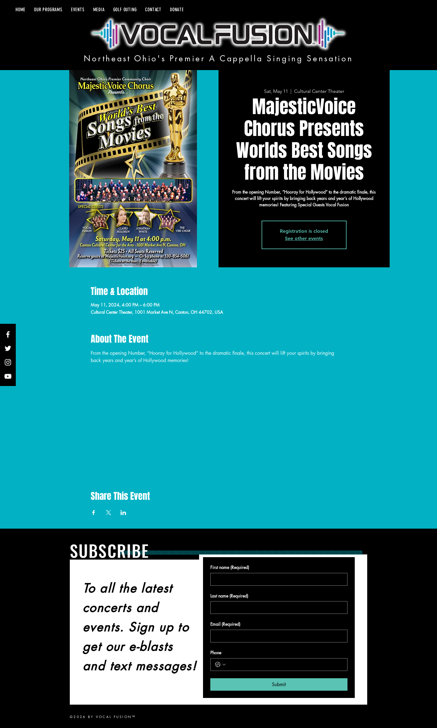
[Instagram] (8, 362)
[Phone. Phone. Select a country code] (220, 664)
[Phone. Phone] (285, 665)
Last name (229, 596)
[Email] (277, 636)
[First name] (277, 579)
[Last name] (277, 607)
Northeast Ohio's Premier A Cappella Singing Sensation (218, 58)
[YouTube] (8, 376)
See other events (304, 238)
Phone (215, 652)
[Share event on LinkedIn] (123, 512)
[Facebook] (8, 334)
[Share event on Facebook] (94, 512)
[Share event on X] (108, 512)
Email (225, 624)
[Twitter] (8, 348)
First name (229, 567)
